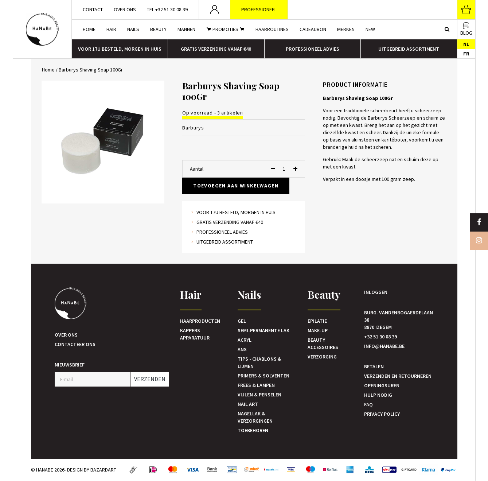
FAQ (368, 404)
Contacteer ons (75, 344)
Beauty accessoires (323, 343)
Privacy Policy (382, 414)
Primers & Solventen (263, 375)
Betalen (374, 366)
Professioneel (259, 9)
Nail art (248, 404)
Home (89, 29)
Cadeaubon (313, 29)
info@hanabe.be (384, 346)
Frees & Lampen (256, 385)
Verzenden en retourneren (398, 376)
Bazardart (103, 469)
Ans (242, 349)
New (370, 29)
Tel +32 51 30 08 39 (167, 9)
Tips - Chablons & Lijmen (259, 362)
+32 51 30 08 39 (380, 336)
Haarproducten (200, 321)
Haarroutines (272, 29)
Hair (111, 29)
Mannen (186, 29)
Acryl (244, 340)
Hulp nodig (378, 395)
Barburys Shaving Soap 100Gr (91, 69)
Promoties (225, 29)
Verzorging (322, 356)
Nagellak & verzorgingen (255, 417)
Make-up (318, 330)
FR (466, 53)
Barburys (193, 127)
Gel (242, 321)
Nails (133, 29)
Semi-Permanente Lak (263, 330)
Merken (346, 29)
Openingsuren (381, 385)
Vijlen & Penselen (259, 394)
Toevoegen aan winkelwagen (235, 185)
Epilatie (317, 321)
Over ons (125, 9)
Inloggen (375, 292)
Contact (93, 9)
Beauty (158, 29)
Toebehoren (253, 430)
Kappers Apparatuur (195, 334)
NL (466, 44)
